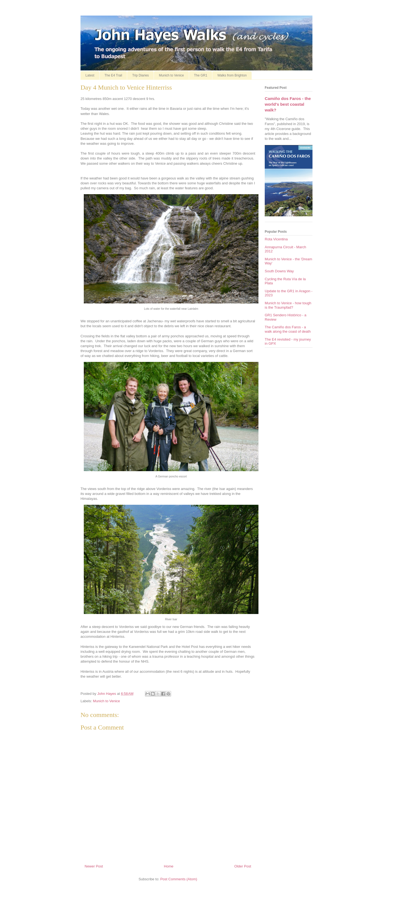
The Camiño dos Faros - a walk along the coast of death (288, 329)
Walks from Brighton (232, 75)
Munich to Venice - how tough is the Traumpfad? (288, 305)
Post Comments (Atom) (178, 879)
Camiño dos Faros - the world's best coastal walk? (288, 104)
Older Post (242, 866)
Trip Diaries (140, 75)
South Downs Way (279, 271)
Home (169, 866)
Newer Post (94, 866)
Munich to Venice (171, 75)
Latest (89, 75)
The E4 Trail (113, 75)
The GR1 (200, 75)
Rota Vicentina (276, 239)
